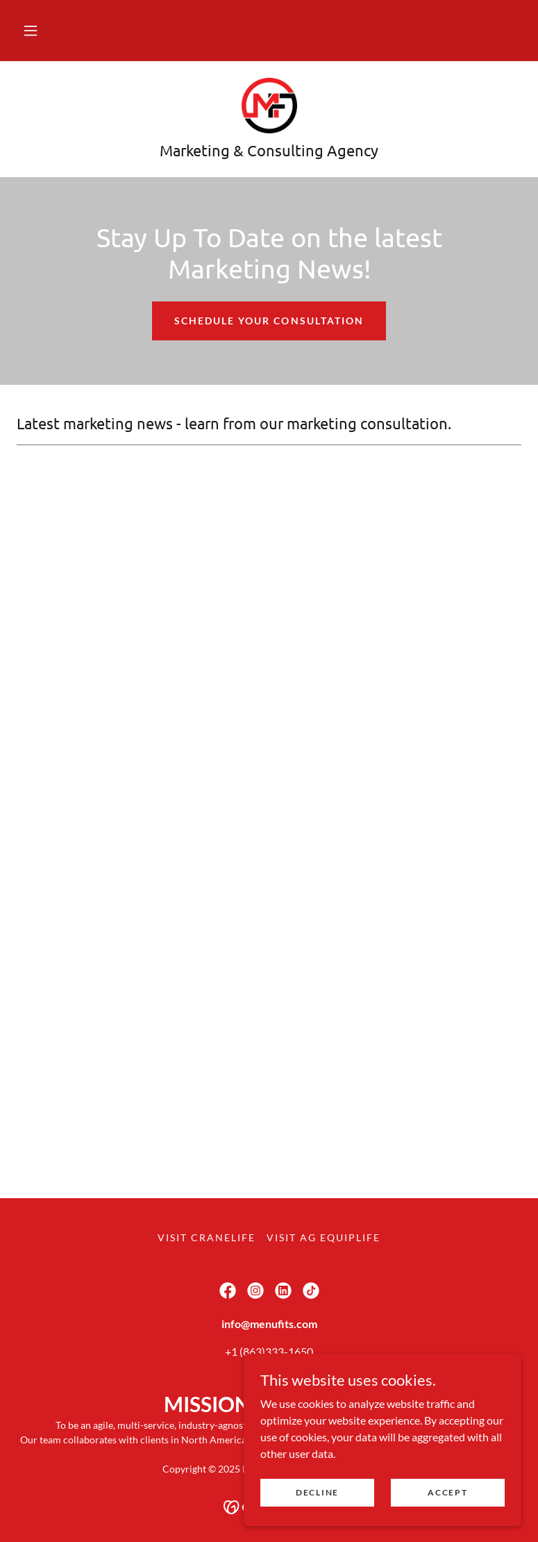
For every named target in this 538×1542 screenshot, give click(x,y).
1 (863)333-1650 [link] (272, 1351)
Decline (317, 1492)
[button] (30, 30)
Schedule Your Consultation (268, 320)
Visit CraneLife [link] (206, 1237)
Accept (447, 1492)
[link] (269, 105)
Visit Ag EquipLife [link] (323, 1237)
